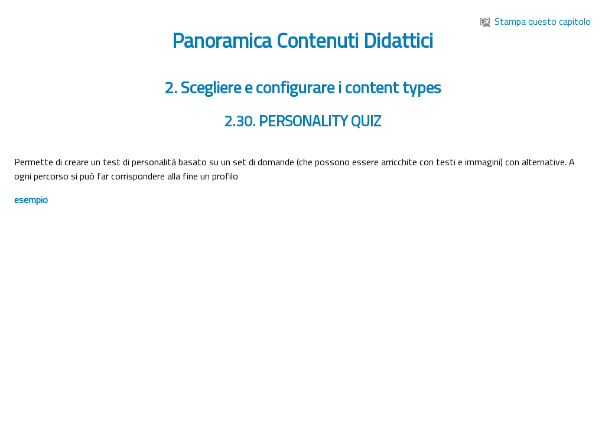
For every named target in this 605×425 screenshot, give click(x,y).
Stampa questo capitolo (535, 21)
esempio (31, 199)
